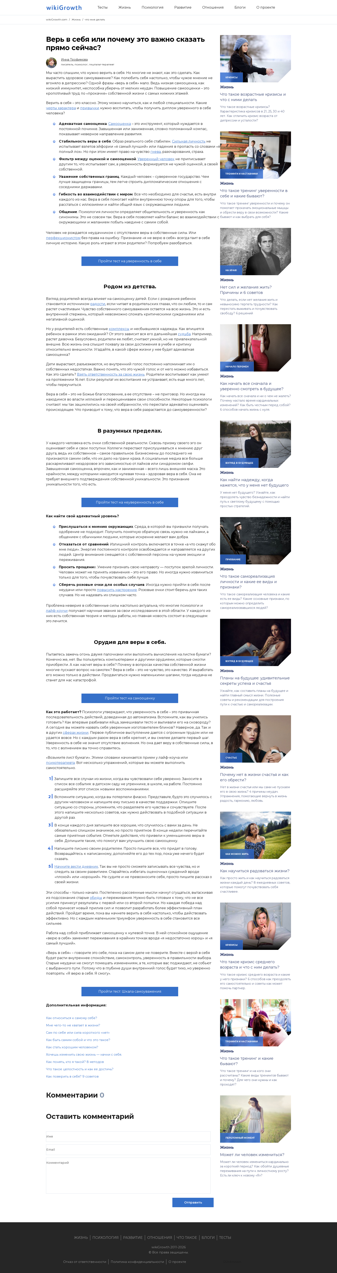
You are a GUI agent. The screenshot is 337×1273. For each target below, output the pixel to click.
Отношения (159, 1238)
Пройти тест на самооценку (130, 698)
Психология (105, 1238)
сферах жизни (76, 733)
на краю (231, 270)
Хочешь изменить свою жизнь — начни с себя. (84, 1054)
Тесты (225, 1238)
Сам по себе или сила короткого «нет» (78, 1033)
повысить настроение (117, 590)
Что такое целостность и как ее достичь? (79, 1069)
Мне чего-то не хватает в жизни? (73, 1025)
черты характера (61, 108)
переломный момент (240, 1137)
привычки (89, 108)
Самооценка (119, 124)
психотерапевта (60, 763)
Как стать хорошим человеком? (72, 1047)
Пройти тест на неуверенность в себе (130, 502)
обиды (96, 898)
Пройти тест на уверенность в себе (130, 261)
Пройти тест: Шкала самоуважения (129, 991)
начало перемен (236, 366)
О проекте (177, 1262)
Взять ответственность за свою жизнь (111, 374)
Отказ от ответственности (84, 1262)
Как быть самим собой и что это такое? (78, 1040)
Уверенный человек (156, 159)
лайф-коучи (57, 611)
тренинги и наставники (241, 173)
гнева (155, 152)
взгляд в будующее (239, 463)
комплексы (119, 329)
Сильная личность (188, 141)
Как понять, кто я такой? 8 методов (75, 1062)
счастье (231, 757)
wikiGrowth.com (56, 19)
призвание (232, 559)
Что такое (187, 1238)
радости (97, 304)
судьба (184, 334)
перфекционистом (63, 238)
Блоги (208, 1238)
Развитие (133, 1238)
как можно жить (237, 854)
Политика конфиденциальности (137, 1262)
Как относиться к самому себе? (71, 1018)
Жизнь (76, 19)
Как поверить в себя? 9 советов (72, 1076)
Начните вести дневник (76, 867)
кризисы (231, 77)
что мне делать (95, 19)
